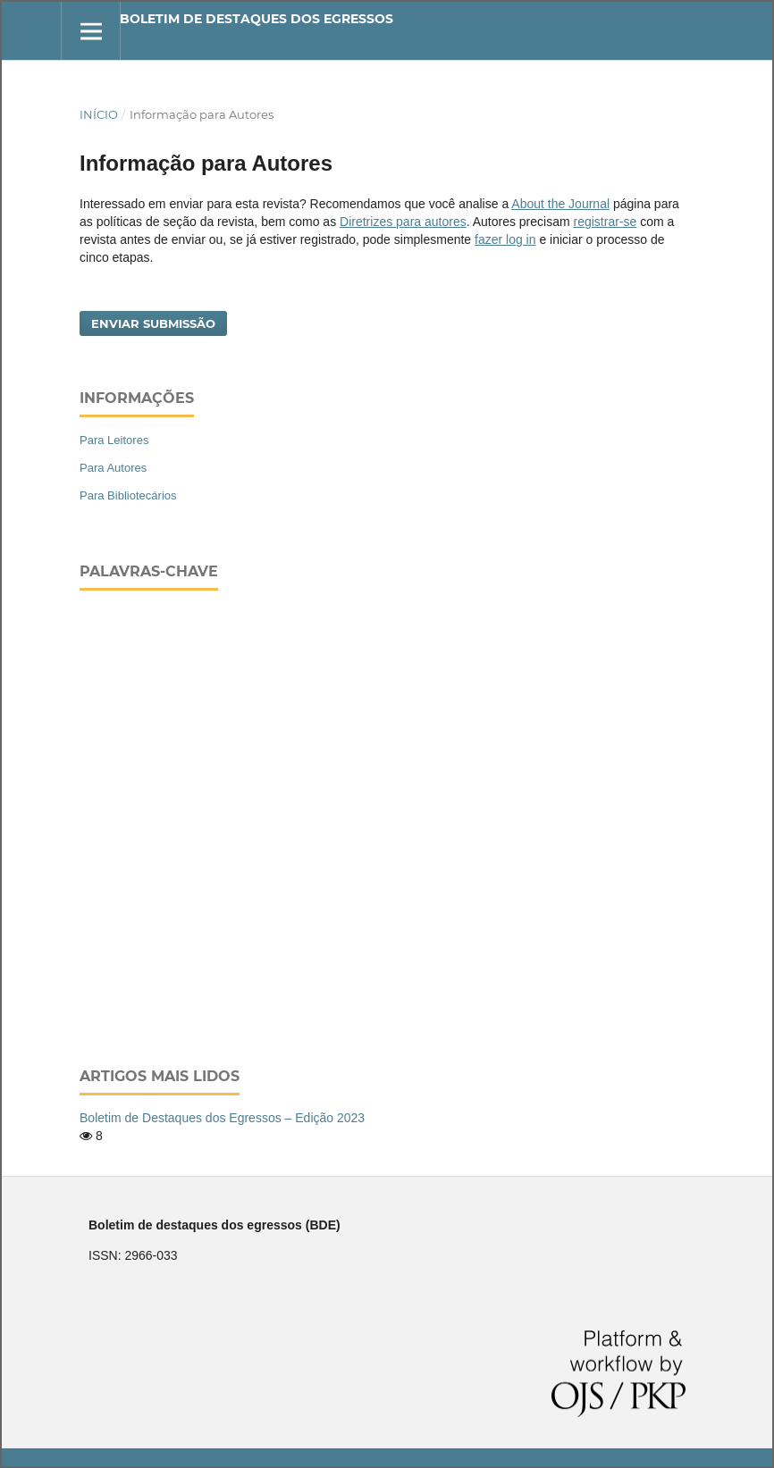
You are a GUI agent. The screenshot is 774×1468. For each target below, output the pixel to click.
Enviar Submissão (153, 323)
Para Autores (113, 467)
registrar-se (605, 221)
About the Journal (560, 204)
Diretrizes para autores (403, 221)
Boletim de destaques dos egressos (256, 19)
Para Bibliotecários (128, 495)
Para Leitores (114, 440)
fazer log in (505, 239)
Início (99, 114)
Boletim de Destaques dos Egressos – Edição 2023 (222, 1118)
